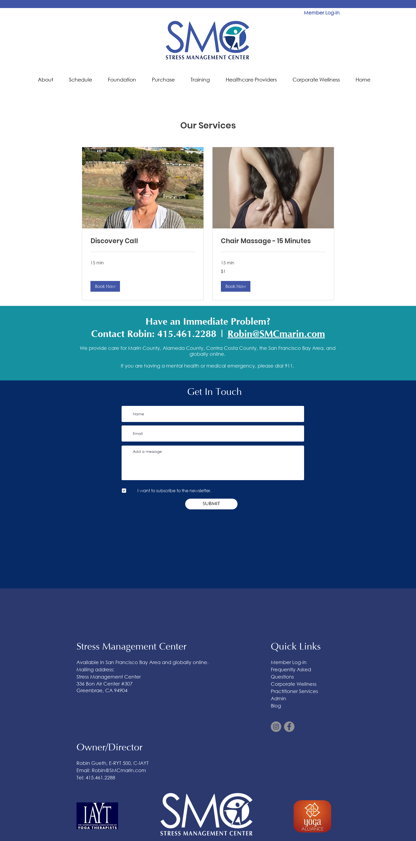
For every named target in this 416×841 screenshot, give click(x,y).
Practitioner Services (294, 691)
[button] (49, 79)
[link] (142, 241)
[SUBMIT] (211, 504)
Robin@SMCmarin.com (276, 334)
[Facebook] (289, 726)
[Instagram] (276, 726)
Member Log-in (288, 662)
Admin (278, 698)
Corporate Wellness (293, 684)
